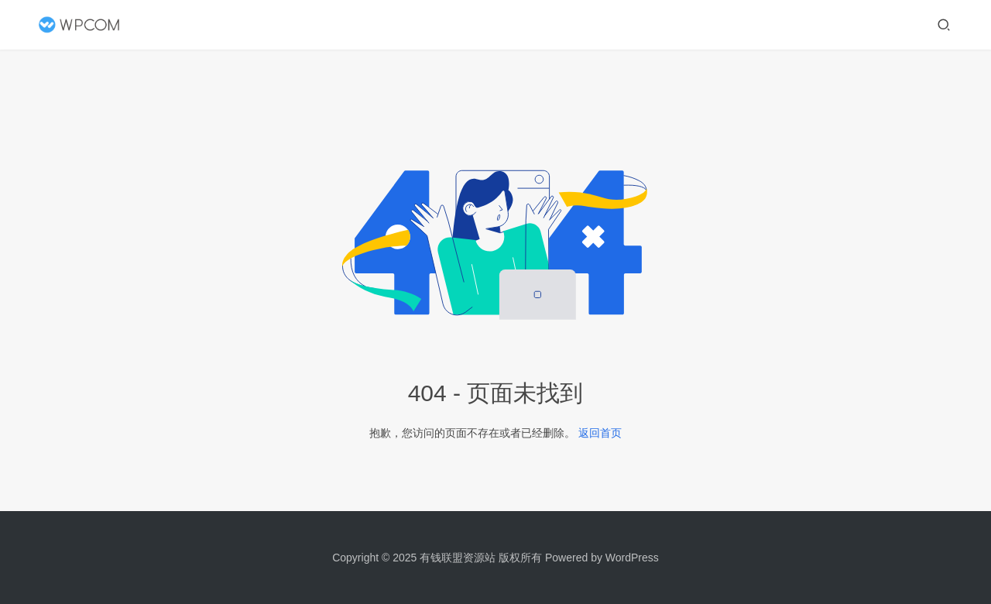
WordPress (632, 557)
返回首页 (600, 433)
